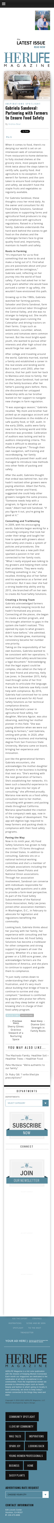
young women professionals (26, 1456)
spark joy (14, 1446)
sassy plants (17, 1475)
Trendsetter (27, 1332)
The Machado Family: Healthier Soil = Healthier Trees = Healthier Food (27, 1057)
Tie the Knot (34, 1328)
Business (14, 1465)
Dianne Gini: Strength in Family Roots (38, 1027)
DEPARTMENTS (12, 1097)
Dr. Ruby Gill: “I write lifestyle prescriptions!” (22, 1076)
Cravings (37, 1318)
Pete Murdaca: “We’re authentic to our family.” (25, 1067)
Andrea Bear (14, 124)
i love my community (21, 1426)
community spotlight (22, 1417)
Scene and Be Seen (36, 1323)
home (30, 1465)
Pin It (9, 137)
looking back (36, 1446)
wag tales (15, 1436)
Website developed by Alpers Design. (20, 1403)
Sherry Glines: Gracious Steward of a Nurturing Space (16, 1033)
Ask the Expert (19, 1318)
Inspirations (14, 103)
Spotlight (33, 103)
